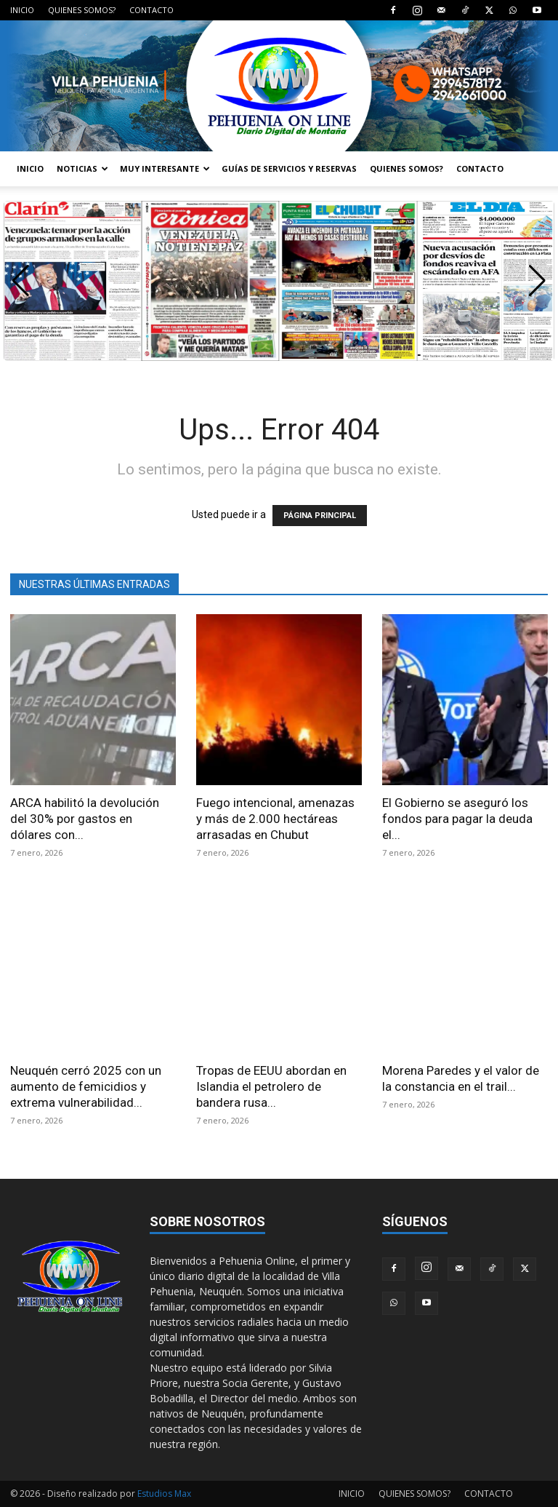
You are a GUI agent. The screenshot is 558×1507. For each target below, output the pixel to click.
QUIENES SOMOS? (82, 9)
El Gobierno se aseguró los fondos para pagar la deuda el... (457, 818)
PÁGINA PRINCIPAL (319, 515)
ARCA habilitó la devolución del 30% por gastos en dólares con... (84, 818)
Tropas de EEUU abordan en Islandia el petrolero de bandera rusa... (271, 1086)
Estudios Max (164, 1493)
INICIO (22, 9)
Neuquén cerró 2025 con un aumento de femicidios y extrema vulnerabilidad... (85, 1086)
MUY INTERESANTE (165, 168)
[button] (537, 281)
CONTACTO (151, 9)
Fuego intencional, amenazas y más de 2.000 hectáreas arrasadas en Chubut (275, 818)
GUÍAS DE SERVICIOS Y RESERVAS (289, 168)
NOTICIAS (82, 168)
